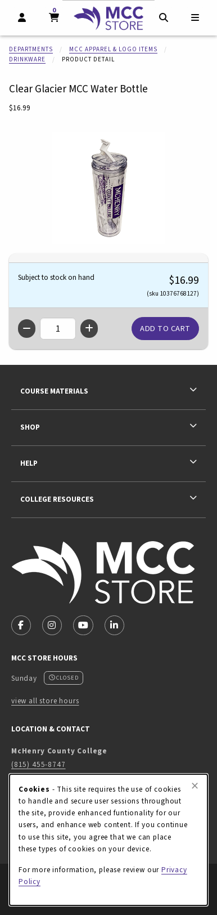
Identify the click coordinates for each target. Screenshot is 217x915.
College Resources (57, 499)
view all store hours (45, 700)
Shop (30, 427)
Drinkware (27, 59)
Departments (31, 49)
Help (29, 463)
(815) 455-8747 (38, 764)
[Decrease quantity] (26, 328)
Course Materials (54, 391)
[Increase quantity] (89, 328)
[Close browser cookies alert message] (194, 786)
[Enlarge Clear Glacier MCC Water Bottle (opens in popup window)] (108, 188)
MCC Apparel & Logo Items (113, 49)
